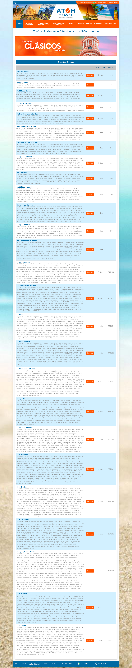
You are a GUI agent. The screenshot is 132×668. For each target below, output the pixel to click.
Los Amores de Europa (26, 286)
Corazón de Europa (24, 205)
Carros (89, 23)
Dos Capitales (22, 82)
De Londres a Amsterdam (27, 114)
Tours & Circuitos (29, 24)
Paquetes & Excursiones (43, 24)
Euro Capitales (22, 519)
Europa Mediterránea (25, 157)
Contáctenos (110, 23)
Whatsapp (83, 663)
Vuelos (70, 23)
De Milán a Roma (23, 91)
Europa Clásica (22, 399)
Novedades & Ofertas (59, 24)
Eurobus (20, 314)
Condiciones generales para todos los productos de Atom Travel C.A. (35, 664)
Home (19, 23)
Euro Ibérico (21, 487)
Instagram (100, 663)
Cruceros (98, 23)
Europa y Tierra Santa (25, 552)
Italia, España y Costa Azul (27, 142)
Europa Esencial (23, 225)
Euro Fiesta (21, 626)
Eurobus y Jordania (24, 428)
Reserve (90, 75)
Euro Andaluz (22, 593)
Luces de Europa (23, 103)
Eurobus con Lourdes (25, 368)
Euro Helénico (22, 455)
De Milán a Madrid (23, 187)
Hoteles (80, 23)
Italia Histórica (22, 72)
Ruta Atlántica (22, 173)
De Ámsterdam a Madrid (26, 241)
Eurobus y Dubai (23, 341)
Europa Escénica (23, 262)
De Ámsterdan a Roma (26, 126)
